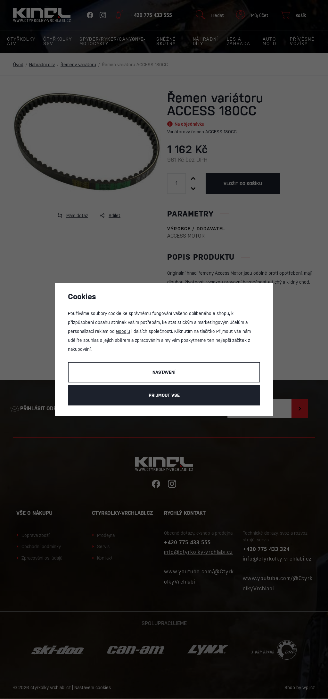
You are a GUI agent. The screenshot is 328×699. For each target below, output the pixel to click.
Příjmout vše (164, 395)
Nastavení (164, 372)
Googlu (123, 331)
